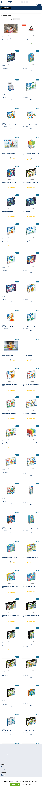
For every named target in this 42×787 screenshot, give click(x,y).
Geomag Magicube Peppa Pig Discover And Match (31, 528)
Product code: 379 (5, 126)
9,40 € (31, 532)
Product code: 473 (25, 97)
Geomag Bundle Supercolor (27, 355)
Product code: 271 (5, 241)
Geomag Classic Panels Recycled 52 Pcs (29, 326)
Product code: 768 (25, 675)
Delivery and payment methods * (6, 761)
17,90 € (11, 214)
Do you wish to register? (5, 769)
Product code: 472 (5, 328)
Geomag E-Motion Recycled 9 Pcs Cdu (29, 38)
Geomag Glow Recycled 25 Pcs (7, 211)
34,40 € (31, 158)
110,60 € (31, 446)
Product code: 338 (25, 212)
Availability (10, 19)
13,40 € (31, 504)
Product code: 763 (25, 617)
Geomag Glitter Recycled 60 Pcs (7, 297)
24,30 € (11, 272)
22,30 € (11, 647)
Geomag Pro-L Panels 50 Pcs (7, 730)
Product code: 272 (25, 241)
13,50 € (11, 99)
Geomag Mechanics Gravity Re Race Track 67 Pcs (10, 644)
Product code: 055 (25, 156)
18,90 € (31, 705)
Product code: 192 (5, 386)
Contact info (3, 753)
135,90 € (10, 389)
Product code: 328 (5, 212)
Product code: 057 (25, 444)
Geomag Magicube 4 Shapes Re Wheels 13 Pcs (10, 442)
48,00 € (31, 734)
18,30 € (11, 503)
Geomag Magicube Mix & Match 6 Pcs (8, 499)
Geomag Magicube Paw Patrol (7, 528)
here (37, 781)
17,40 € (11, 591)
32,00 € (31, 243)
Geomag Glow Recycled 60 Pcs (28, 211)
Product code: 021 (5, 97)
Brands (2, 768)
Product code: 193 (25, 299)
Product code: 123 (5, 501)
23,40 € (31, 475)
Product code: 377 (5, 270)
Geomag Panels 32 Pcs (26, 701)
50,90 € (31, 677)
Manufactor (4, 19)
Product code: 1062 (25, 473)
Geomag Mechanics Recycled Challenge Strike (30, 182)
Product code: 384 (5, 155)
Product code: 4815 (25, 357)
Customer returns (4, 752)
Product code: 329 (5, 68)
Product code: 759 (25, 732)
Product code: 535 (25, 270)
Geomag (3, 36)
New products (3, 767)
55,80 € (31, 99)
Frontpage (2, 12)
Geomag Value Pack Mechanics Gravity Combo (30, 730)
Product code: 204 (25, 414)
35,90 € (31, 214)
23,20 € (11, 243)
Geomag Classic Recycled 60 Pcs (28, 240)
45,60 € (31, 186)
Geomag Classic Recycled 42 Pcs (7, 240)
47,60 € (11, 359)
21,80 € (31, 389)
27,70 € (31, 330)
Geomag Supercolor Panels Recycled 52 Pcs (30, 124)
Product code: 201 (25, 386)
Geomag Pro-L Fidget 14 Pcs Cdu (7, 95)
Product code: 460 (25, 703)
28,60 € (11, 41)
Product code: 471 (25, 328)
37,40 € (11, 330)
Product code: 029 (25, 39)
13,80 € (11, 561)
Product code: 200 (5, 414)
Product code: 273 (5, 357)
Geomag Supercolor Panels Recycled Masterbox (31, 297)
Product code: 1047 (25, 530)
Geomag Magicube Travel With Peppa (29, 586)
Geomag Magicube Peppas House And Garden (10, 557)
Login (2, 774)
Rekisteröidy (3, 775)
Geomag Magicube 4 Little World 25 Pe (29, 413)
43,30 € (11, 128)
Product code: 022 (5, 732)
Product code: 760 (5, 645)
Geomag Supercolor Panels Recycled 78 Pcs (9, 124)
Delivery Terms (3, 751)
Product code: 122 (5, 588)
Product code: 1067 (5, 472)
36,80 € (11, 157)
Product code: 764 (25, 646)
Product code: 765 (5, 617)
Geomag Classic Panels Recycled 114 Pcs (29, 95)
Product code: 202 (5, 443)
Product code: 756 (5, 704)
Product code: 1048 (25, 68)
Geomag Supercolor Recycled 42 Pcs (8, 38)
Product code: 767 (5, 675)
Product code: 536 (5, 299)
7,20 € (31, 41)
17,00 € (11, 186)
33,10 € (11, 734)
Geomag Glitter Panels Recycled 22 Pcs (9, 182)
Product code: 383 (5, 39)
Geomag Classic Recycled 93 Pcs (7, 355)
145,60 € (31, 301)
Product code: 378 (25, 126)
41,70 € (31, 359)
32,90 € (31, 128)
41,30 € (31, 648)
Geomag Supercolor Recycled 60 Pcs (8, 153)
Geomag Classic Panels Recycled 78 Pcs (9, 326)
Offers (2, 766)
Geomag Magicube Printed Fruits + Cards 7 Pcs (30, 557)
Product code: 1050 (5, 559)
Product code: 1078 (5, 530)
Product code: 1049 (25, 587)
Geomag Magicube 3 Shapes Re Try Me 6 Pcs (9, 413)
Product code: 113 (25, 502)
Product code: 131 (25, 559)
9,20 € (31, 70)
